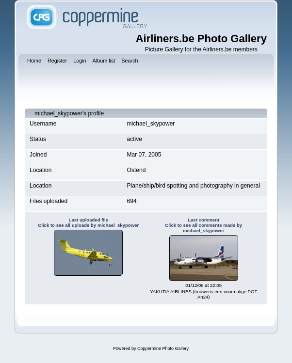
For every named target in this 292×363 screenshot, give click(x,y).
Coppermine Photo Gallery (163, 348)
